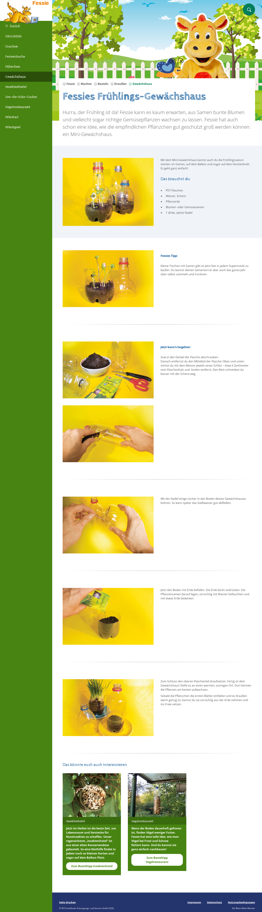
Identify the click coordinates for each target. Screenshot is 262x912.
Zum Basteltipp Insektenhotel (92, 866)
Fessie (69, 84)
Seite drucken (67, 902)
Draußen (118, 84)
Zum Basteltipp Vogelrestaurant (157, 860)
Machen (84, 84)
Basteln (101, 84)
